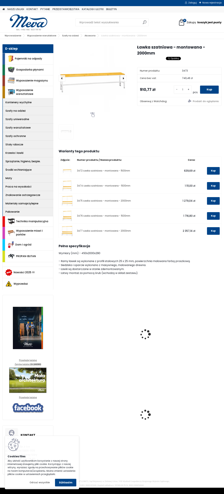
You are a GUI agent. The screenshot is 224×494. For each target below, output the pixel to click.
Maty (8, 178)
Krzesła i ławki (14, 153)
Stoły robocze (14, 144)
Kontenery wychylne (18, 102)
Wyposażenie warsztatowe (41, 35)
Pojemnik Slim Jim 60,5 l (200, 415)
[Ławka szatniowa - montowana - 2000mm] (93, 78)
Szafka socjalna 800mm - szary (119, 412)
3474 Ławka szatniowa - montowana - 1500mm (103, 185)
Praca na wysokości (18, 186)
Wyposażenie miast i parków (25, 232)
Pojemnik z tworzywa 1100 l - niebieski (78, 416)
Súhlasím (65, 482)
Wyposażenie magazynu (28, 80)
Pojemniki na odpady (25, 58)
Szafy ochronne (15, 136)
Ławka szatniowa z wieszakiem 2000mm (198, 337)
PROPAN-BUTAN (22, 256)
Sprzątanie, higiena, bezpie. (22, 161)
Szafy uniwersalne (17, 119)
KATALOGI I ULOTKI (93, 9)
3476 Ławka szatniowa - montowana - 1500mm (103, 215)
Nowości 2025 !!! (20, 272)
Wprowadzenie (13, 35)
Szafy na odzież (70, 35)
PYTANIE (45, 9)
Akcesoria (90, 35)
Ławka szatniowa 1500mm (72, 337)
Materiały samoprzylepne (21, 203)
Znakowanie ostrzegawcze (22, 195)
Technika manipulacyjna (28, 221)
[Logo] (25, 22)
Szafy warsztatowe (18, 127)
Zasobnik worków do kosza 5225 (157, 416)
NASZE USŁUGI (15, 9)
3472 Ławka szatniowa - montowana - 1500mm (103, 170)
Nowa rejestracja (212, 2)
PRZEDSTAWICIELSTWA (66, 9)
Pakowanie (12, 211)
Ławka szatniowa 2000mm (113, 337)
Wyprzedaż (16, 283)
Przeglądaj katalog (28, 360)
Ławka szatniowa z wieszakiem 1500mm (157, 337)
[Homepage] (3, 9)
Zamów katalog (28, 364)
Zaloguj (192, 2)
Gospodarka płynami (26, 70)
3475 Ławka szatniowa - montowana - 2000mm (104, 200)
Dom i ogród (19, 244)
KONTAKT (32, 9)
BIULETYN (111, 9)
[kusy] (182, 90)
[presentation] (62, 78)
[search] (145, 23)
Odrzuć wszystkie (40, 482)
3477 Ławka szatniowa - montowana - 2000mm (104, 230)
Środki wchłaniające (18, 169)
